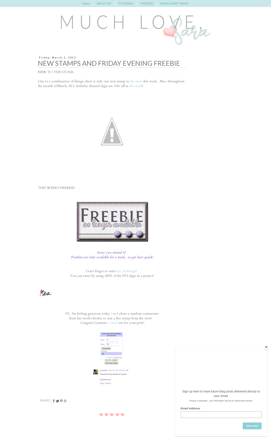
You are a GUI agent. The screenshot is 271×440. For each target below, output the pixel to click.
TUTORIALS (125, 3)
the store (136, 81)
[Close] (266, 347)
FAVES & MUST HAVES (174, 3)
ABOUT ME (104, 3)
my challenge (126, 271)
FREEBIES (146, 3)
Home (86, 3)
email (114, 323)
